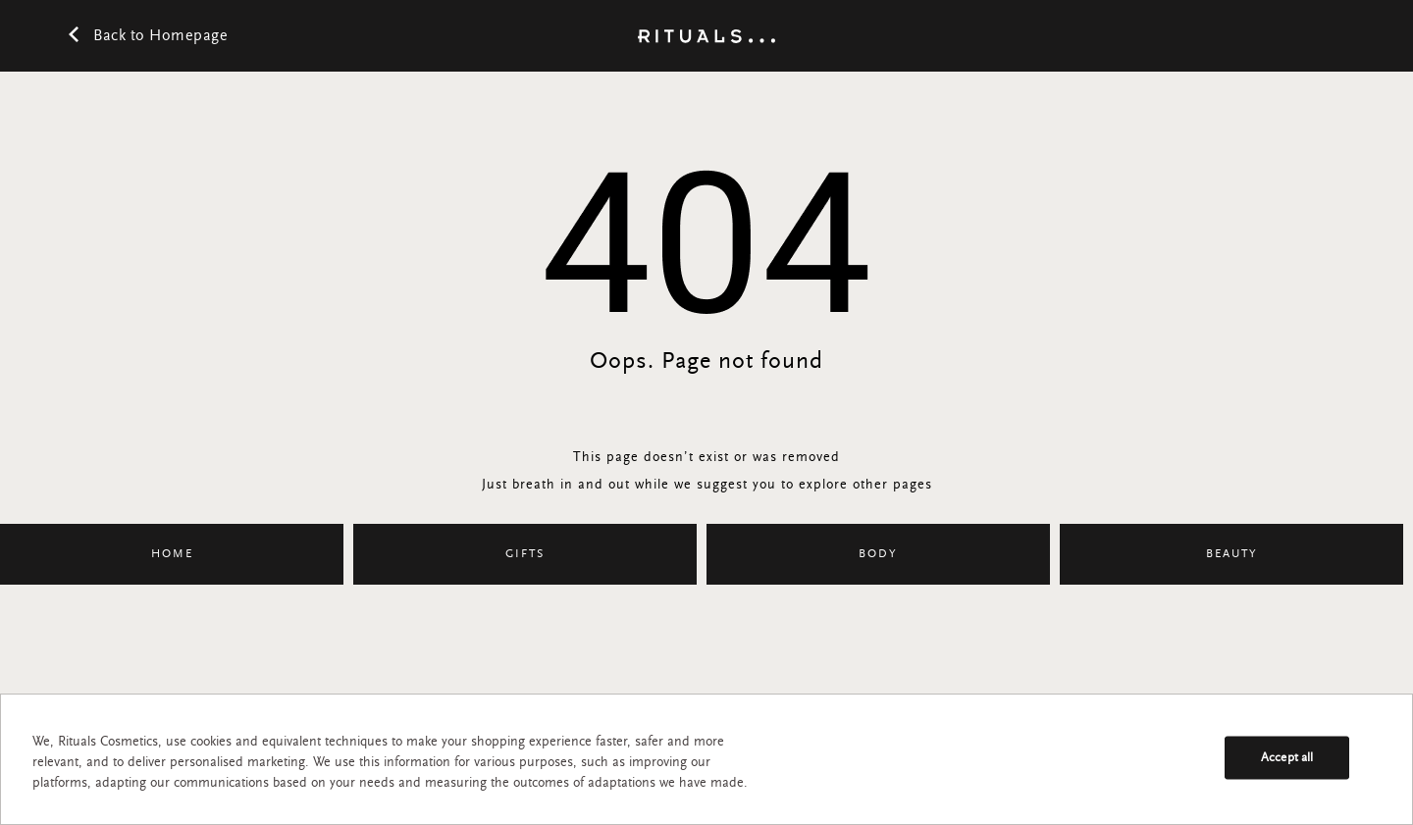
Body (878, 554)
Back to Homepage (148, 38)
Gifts (525, 554)
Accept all (1287, 757)
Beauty (1232, 554)
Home (172, 554)
